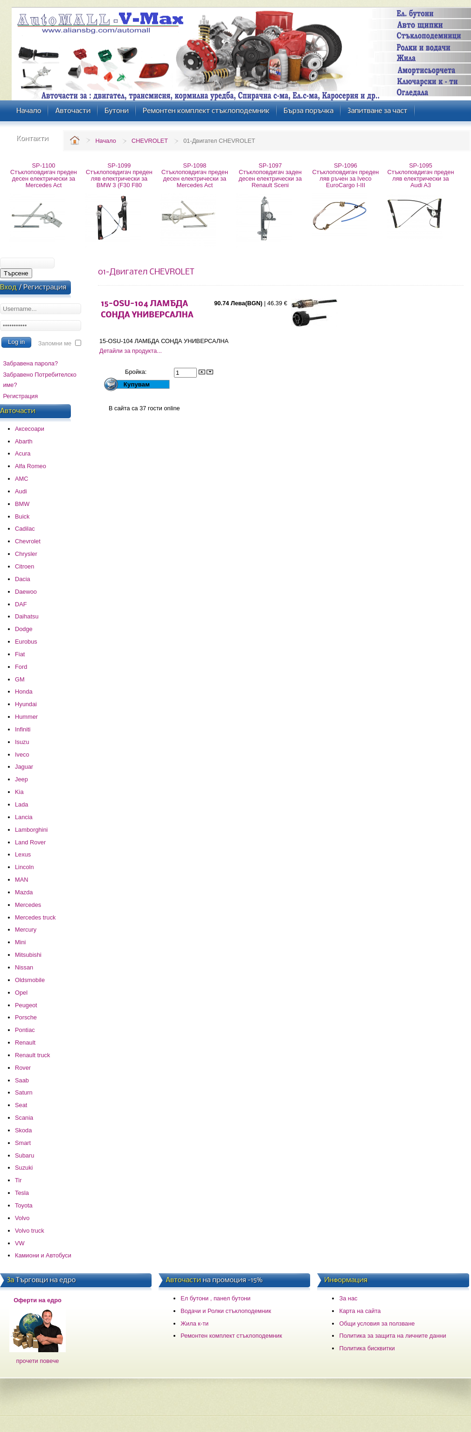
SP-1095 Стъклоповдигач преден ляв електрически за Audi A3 (421, 175)
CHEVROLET (150, 140)
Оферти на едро (38, 1300)
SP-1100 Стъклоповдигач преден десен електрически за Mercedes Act (43, 175)
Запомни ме (54, 343)
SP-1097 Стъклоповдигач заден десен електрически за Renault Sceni (270, 175)
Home (74, 140)
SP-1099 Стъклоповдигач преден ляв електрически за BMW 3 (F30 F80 (119, 175)
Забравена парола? (30, 363)
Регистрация (20, 396)
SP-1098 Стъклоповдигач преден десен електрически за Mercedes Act (194, 175)
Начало (105, 140)
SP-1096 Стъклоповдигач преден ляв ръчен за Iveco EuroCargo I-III (345, 175)
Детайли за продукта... (130, 350)
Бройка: (136, 371)
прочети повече (37, 1360)
